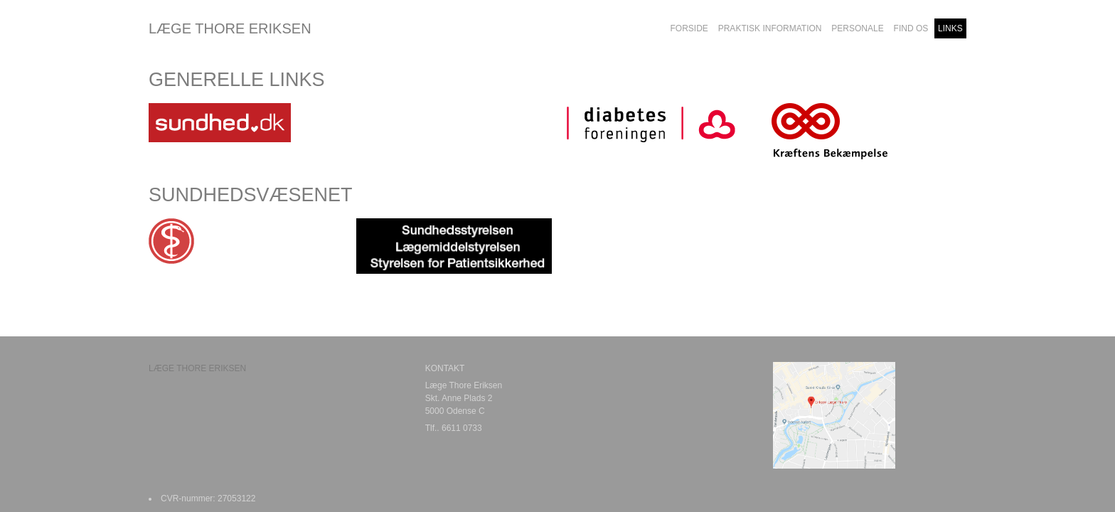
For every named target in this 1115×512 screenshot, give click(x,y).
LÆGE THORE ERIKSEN (230, 28)
